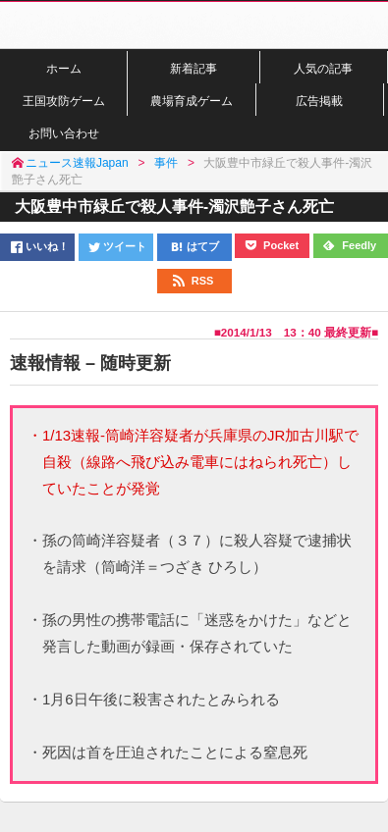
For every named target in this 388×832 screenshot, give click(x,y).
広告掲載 (319, 100)
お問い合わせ (63, 133)
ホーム (64, 68)
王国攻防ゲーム (64, 100)
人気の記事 (323, 68)
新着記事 (193, 68)
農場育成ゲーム (191, 100)
